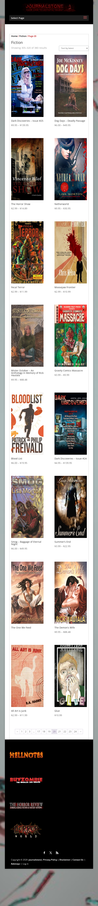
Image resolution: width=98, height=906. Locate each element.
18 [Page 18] (43, 731)
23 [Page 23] (70, 731)
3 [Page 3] (29, 731)
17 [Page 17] (38, 731)
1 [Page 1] (22, 731)
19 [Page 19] (49, 731)
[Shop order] (74, 48)
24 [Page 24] (75, 731)
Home (14, 36)
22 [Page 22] (64, 731)
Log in (25, 863)
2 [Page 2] (25, 731)
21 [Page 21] (59, 731)
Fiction (22, 36)
